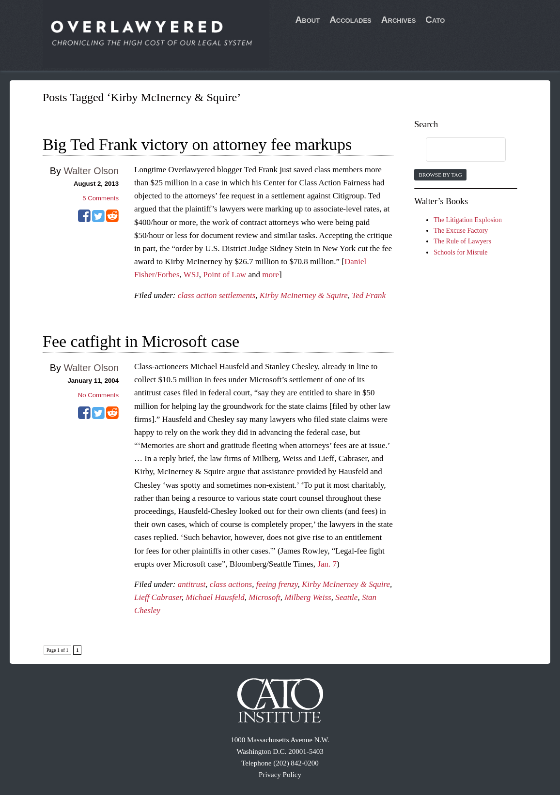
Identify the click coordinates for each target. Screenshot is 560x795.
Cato (435, 20)
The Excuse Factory (461, 230)
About (308, 20)
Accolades (350, 20)
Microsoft (264, 597)
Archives (398, 20)
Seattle (346, 597)
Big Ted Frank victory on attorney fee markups (197, 144)
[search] (456, 150)
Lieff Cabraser (158, 597)
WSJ (191, 274)
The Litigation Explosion (468, 220)
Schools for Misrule (460, 252)
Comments (100, 198)
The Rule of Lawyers (462, 241)
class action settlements (217, 295)
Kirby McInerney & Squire (304, 295)
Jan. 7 (327, 564)
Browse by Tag (440, 175)
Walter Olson (91, 170)
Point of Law (224, 274)
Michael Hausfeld (215, 597)
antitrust (192, 584)
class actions (231, 584)
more (270, 274)
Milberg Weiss (307, 597)
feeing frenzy (277, 584)
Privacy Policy (280, 775)
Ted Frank (369, 295)
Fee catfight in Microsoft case (141, 341)
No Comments (98, 395)
